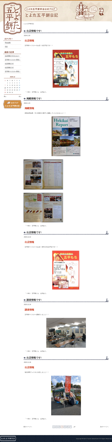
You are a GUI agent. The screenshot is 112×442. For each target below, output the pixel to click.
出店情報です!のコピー (12, 56)
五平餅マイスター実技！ (12, 60)
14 (5, 87)
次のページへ (104, 427)
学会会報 (8, 42)
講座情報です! (33, 300)
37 (74, 427)
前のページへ (28, 427)
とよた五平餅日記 (29, 23)
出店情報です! (9, 63)
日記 (6, 46)
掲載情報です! (33, 98)
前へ (5, 96)
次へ (20, 96)
